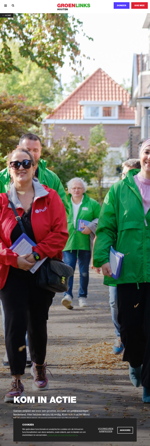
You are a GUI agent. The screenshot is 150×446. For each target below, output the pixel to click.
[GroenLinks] (75, 5)
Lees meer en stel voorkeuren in (62, 435)
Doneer (121, 5)
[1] (6, 15)
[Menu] (5, 5)
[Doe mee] (139, 5)
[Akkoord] (125, 430)
